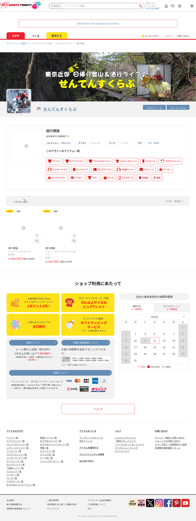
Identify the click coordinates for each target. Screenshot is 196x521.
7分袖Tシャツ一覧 (15, 467)
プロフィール (154, 108)
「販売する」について (125, 440)
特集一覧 (44, 447)
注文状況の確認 (152, 8)
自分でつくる (85, 440)
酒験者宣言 (66, 143)
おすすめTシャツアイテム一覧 (21, 484)
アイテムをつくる (87, 431)
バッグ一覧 (12, 478)
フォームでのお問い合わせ (167, 440)
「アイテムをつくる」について (129, 444)
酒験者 (156, 143)
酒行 (150, 143)
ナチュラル (95, 143)
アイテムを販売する (88, 447)
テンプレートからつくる (91, 437)
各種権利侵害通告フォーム (167, 447)
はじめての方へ (86, 460)
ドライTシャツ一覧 (16, 440)
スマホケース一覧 (15, 481)
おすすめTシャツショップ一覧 (54, 444)
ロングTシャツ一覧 (16, 464)
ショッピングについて (125, 437)
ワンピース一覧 (14, 451)
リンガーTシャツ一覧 (17, 457)
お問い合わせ (183, 35)
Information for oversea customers (98, 23)
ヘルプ (168, 35)
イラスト (124, 143)
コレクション (178, 108)
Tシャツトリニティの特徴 (91, 454)
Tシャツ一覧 (12, 437)
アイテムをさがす (15, 431)
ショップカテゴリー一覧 (51, 461)
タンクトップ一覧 (15, 461)
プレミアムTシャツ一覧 (18, 444)
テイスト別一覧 (47, 454)
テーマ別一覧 (46, 457)
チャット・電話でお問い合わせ (170, 437)
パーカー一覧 (13, 474)
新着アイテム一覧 (48, 437)
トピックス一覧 (47, 451)
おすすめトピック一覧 (50, 440)
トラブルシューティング (126, 447)
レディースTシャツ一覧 (18, 447)
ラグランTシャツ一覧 (17, 454)
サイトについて (122, 451)
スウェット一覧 (14, 471)
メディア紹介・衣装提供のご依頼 (171, 444)
